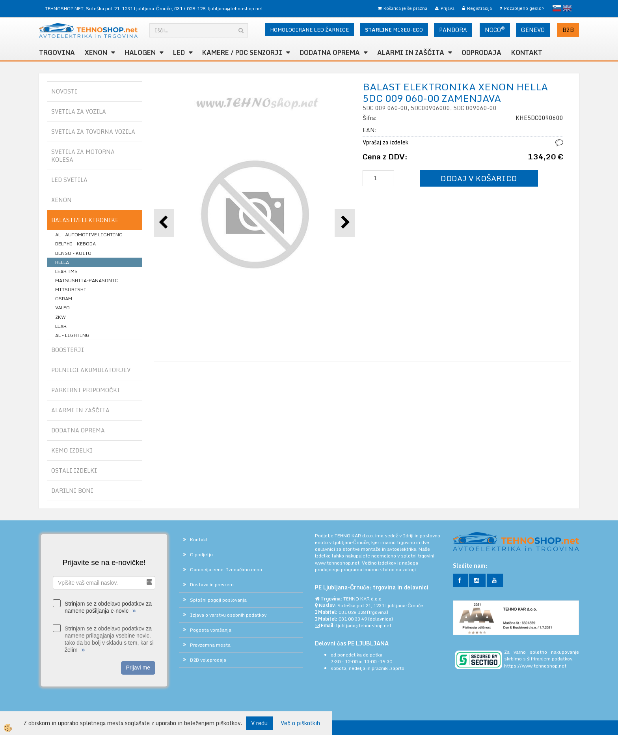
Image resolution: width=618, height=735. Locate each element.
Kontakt (526, 52)
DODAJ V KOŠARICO (479, 178)
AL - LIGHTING (72, 335)
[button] (345, 223)
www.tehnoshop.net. (338, 563)
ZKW (60, 317)
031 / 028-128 (189, 8)
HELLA (62, 262)
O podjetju (201, 554)
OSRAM (63, 298)
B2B (568, 29)
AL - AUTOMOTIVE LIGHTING (89, 234)
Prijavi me (138, 667)
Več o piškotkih (300, 723)
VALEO (62, 307)
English (567, 8)
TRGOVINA (57, 52)
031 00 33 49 (353, 619)
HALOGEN (140, 52)
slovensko (557, 8)
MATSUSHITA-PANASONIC (86, 280)
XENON (96, 52)
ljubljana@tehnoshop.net (235, 8)
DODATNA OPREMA (330, 52)
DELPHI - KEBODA (75, 243)
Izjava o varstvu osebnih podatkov (228, 615)
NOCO (495, 29)
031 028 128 (352, 612)
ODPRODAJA (481, 52)
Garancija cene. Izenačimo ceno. (226, 569)
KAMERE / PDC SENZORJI (242, 52)
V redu (259, 723)
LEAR (61, 326)
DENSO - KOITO (73, 253)
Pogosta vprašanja (210, 630)
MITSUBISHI (70, 289)
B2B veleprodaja (208, 660)
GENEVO (533, 29)
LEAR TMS (66, 271)
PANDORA (453, 29)
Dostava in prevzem (212, 584)
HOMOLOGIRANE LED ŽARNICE (309, 29)
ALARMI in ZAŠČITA (410, 52)
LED (179, 52)
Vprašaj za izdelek (385, 142)
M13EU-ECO (394, 29)
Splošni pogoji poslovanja (218, 600)
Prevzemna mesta (210, 645)
